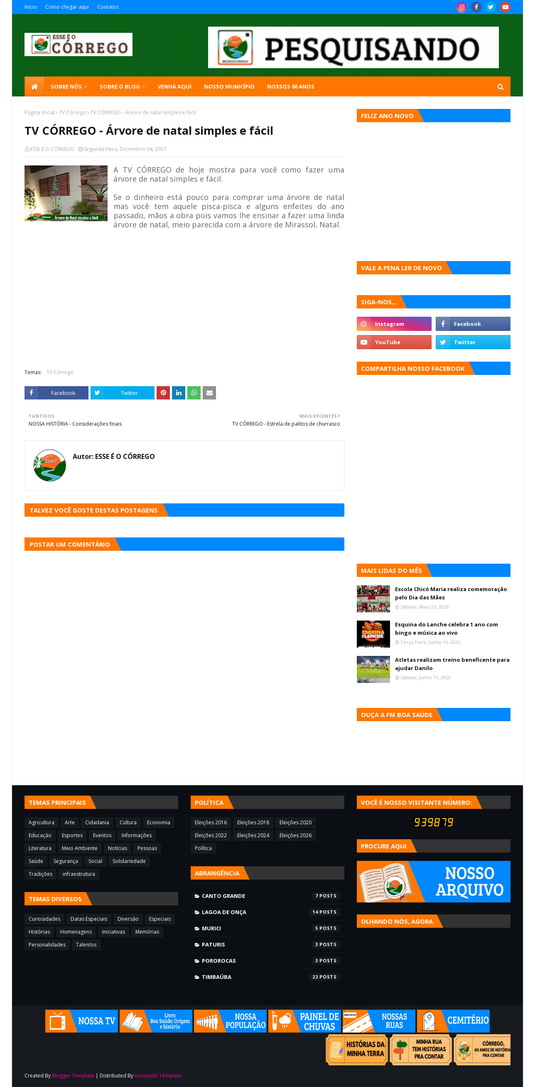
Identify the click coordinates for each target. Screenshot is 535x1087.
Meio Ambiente (80, 848)
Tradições (40, 873)
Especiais (160, 918)
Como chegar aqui (67, 6)
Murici (271, 928)
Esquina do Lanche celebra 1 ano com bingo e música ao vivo (446, 628)
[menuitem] (34, 86)
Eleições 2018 (253, 822)
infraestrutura (79, 873)
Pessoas (147, 848)
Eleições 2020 (296, 822)
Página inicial (40, 112)
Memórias (147, 931)
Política (203, 848)
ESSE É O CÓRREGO (52, 149)
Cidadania (97, 822)
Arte (70, 822)
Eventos (102, 835)
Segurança (66, 861)
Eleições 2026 (296, 835)
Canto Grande (271, 896)
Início (31, 6)
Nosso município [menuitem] (229, 86)
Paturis (271, 944)
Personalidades (47, 944)
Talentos (86, 944)
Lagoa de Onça (271, 912)
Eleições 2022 (211, 835)
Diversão (128, 918)
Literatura (40, 848)
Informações (137, 835)
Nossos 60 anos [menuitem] (290, 86)
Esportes (72, 835)
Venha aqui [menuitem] (174, 86)
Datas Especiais (89, 918)
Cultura (128, 822)
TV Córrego (72, 112)
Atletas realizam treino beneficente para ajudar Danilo (452, 664)
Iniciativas (113, 931)
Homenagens (76, 931)
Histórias (39, 931)
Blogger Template (73, 1075)
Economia (158, 822)
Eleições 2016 (211, 822)
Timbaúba (271, 977)
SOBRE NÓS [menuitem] (66, 86)
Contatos (108, 6)
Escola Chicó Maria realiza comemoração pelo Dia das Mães (451, 593)
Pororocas (271, 960)
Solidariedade (129, 861)
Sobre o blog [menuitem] (120, 86)
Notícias (117, 848)
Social (95, 861)
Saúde (36, 861)
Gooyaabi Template (158, 1075)
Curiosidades (44, 918)
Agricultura (41, 822)
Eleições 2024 (253, 835)
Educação (40, 835)
